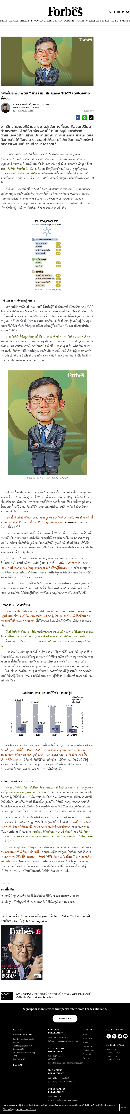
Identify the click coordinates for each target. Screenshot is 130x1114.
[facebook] (78, 118)
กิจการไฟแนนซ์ (40, 994)
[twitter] (91, 118)
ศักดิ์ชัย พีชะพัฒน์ (23, 998)
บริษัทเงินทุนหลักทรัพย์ (81, 994)
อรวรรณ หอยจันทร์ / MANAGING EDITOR (33, 105)
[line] (84, 118)
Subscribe (65, 1018)
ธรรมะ (66, 994)
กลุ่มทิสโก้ (27, 994)
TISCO (17, 994)
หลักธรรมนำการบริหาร (43, 998)
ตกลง (123, 1107)
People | (16, 108)
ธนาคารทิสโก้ (55, 994)
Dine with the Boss (30, 108)
